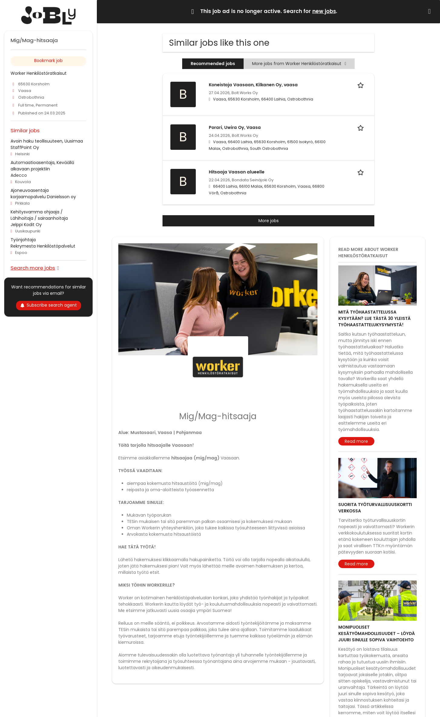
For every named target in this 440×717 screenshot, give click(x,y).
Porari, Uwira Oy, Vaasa (235, 127)
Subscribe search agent (48, 305)
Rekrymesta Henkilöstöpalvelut (43, 246)
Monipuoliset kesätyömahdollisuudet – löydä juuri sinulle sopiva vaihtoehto (376, 633)
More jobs (268, 221)
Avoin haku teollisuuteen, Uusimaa (47, 141)
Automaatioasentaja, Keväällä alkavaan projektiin (42, 166)
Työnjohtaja (23, 240)
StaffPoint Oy (25, 147)
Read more (356, 441)
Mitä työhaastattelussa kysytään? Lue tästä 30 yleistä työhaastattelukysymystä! (374, 318)
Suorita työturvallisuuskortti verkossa (375, 508)
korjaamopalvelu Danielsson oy (43, 197)
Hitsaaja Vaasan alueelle (236, 172)
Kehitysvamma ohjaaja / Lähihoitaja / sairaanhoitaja (39, 215)
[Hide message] (430, 11)
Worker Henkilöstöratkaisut (39, 73)
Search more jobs (33, 267)
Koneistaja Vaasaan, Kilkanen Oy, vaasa (253, 84)
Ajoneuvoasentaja (30, 190)
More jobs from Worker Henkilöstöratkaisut (299, 64)
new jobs (324, 11)
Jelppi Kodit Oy (26, 225)
